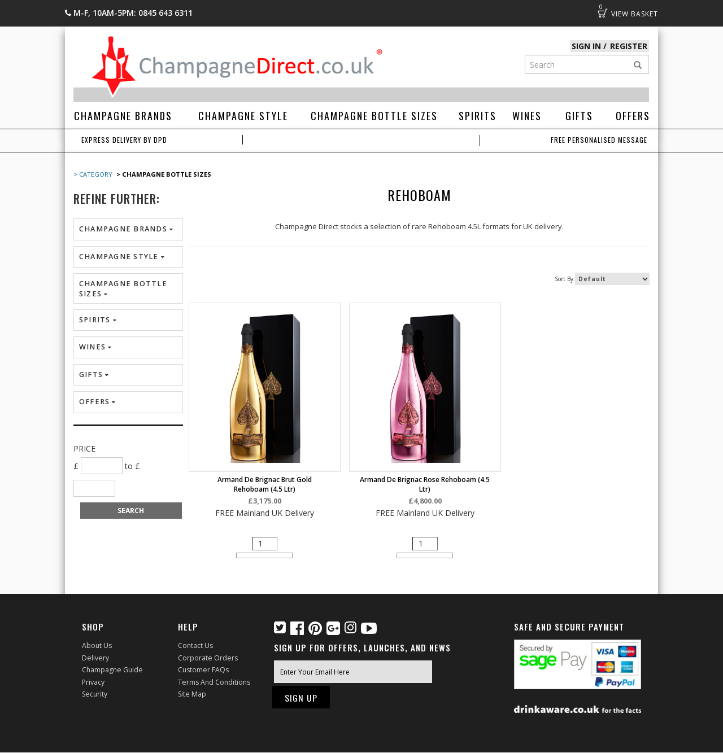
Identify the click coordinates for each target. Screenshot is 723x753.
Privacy (93, 681)
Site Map (191, 694)
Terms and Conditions (214, 681)
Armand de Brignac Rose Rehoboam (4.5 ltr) (419, 484)
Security (94, 694)
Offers (633, 115)
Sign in (588, 46)
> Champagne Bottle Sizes (163, 174)
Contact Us (195, 646)
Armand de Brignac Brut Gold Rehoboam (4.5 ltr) (262, 484)
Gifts (579, 115)
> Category (92, 174)
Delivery (95, 658)
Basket (602, 13)
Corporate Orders (207, 658)
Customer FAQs (203, 670)
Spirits (477, 115)
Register (629, 46)
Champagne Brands (123, 115)
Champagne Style (243, 115)
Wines (527, 115)
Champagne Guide (112, 670)
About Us (97, 646)
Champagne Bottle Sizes (374, 115)
